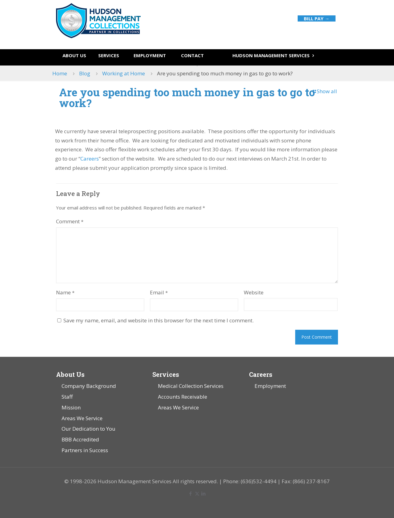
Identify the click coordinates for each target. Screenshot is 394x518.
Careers (89, 158)
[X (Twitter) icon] (197, 493)
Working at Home (123, 73)
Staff (67, 396)
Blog (84, 73)
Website (253, 292)
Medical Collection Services (190, 385)
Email (159, 292)
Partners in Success (85, 450)
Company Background (89, 385)
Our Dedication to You (88, 428)
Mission (71, 407)
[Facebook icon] (190, 493)
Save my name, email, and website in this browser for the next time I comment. (158, 320)
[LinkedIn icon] (203, 493)
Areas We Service (82, 418)
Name (65, 292)
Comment (69, 221)
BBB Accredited (80, 439)
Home (59, 73)
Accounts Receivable (182, 396)
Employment (270, 385)
